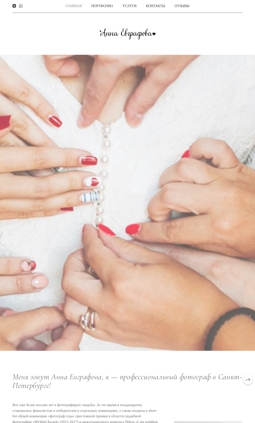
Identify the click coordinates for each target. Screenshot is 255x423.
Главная (73, 5)
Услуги (130, 5)
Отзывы (182, 5)
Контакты (155, 5)
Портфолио (102, 5)
